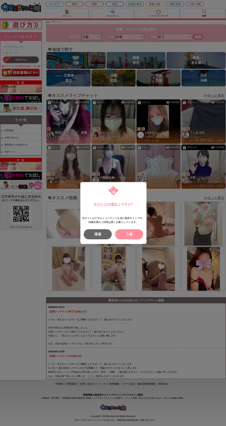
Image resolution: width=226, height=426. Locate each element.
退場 (97, 234)
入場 (129, 234)
